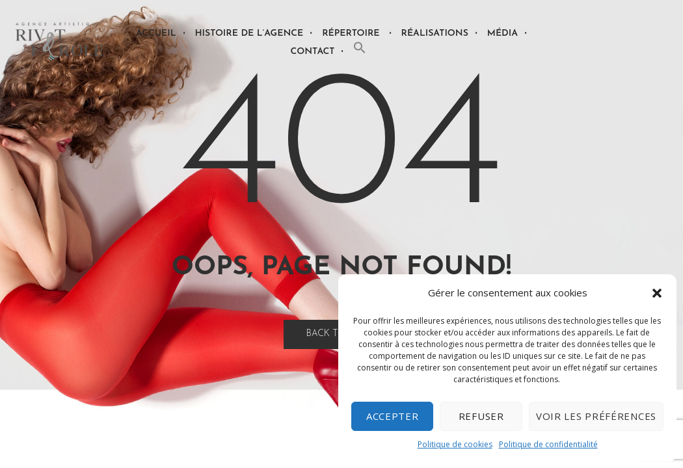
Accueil (156, 33)
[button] (656, 293)
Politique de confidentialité (548, 444)
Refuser (481, 416)
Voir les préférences (596, 416)
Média (502, 33)
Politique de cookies (455, 444)
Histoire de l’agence (249, 33)
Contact (313, 52)
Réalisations (434, 33)
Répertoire (350, 33)
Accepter (392, 416)
